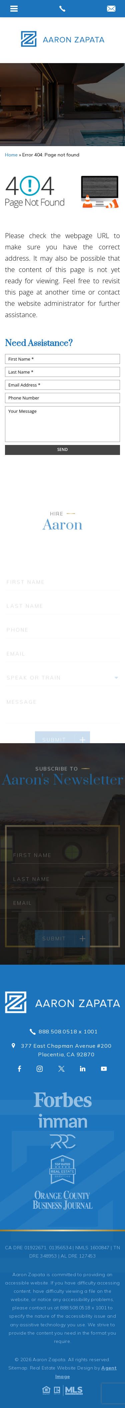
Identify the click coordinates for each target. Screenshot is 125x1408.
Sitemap (17, 1368)
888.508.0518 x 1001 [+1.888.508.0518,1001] (62, 1031)
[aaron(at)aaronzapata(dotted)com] (111, 9)
